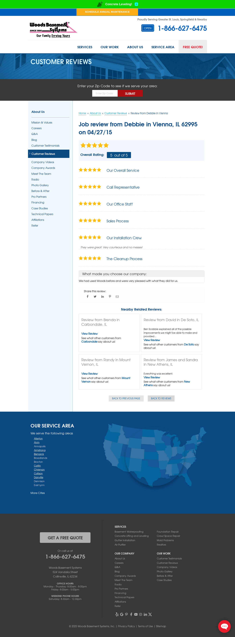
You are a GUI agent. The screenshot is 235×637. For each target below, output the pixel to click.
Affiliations (37, 219)
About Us (135, 46)
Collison (38, 473)
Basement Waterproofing (129, 531)
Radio (35, 179)
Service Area (162, 46)
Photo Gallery (40, 185)
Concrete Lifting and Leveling (132, 535)
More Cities (38, 493)
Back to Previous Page (126, 398)
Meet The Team (41, 173)
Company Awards (43, 167)
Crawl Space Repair (168, 535)
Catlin (37, 465)
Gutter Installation (125, 540)
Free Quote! (193, 46)
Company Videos (42, 162)
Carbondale (89, 341)
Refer (34, 225)
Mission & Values (41, 122)
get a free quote (65, 537)
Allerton (38, 438)
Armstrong (39, 450)
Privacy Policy (126, 626)
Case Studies (39, 208)
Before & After (40, 190)
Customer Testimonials (45, 145)
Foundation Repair (168, 531)
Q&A (34, 133)
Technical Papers (42, 214)
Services (84, 46)
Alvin (37, 442)
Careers (36, 128)
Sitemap (161, 626)
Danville (38, 477)
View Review (89, 333)
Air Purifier (120, 544)
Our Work (110, 46)
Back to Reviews (161, 398)
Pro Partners (38, 196)
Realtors (161, 544)
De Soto (189, 344)
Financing (37, 202)
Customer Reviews (43, 153)
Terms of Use (145, 626)
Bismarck (39, 454)
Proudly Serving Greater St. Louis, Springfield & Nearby (172, 19)
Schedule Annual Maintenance (107, 11)
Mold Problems (165, 540)
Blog (34, 139)
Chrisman (39, 469)
